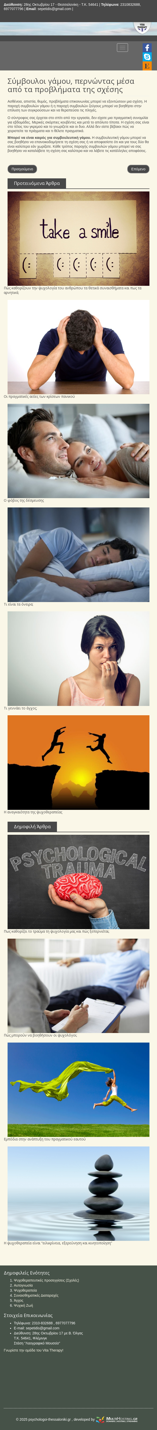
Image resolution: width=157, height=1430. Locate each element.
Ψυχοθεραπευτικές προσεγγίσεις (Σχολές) (46, 1280)
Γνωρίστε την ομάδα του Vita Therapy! (33, 1350)
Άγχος (18, 1300)
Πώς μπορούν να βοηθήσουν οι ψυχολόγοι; (40, 1035)
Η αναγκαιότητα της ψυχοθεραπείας (33, 812)
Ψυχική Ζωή (23, 1305)
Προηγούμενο (22, 169)
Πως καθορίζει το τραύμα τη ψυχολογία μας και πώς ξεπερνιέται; (56, 931)
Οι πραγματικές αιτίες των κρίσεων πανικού (39, 396)
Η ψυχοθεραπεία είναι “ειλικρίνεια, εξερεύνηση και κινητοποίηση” (58, 1243)
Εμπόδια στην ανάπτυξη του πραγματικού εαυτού (45, 1139)
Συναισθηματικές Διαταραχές (36, 1295)
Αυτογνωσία (23, 1285)
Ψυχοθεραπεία (25, 1290)
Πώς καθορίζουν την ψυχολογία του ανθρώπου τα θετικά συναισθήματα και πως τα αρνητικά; (72, 290)
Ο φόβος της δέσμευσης (24, 500)
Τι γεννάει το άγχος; (20, 708)
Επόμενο (138, 169)
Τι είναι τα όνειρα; (18, 604)
